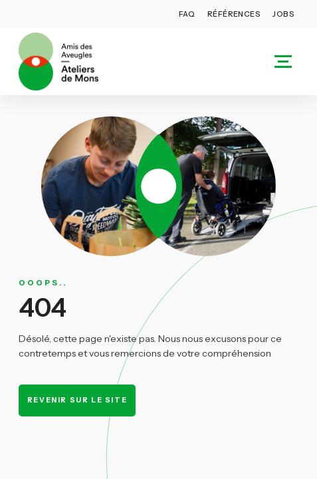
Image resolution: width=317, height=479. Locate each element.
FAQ (187, 14)
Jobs (283, 14)
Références (234, 14)
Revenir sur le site (77, 400)
